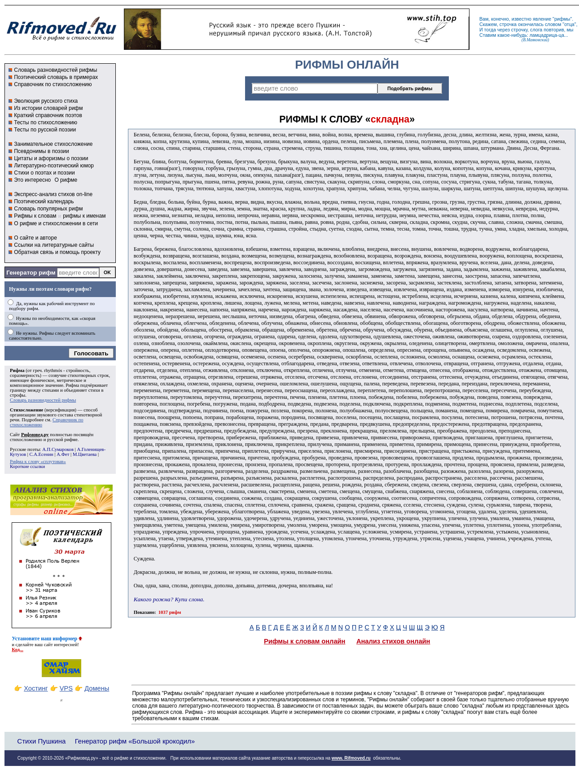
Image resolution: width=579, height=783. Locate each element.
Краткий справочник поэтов (48, 115)
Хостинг (36, 688)
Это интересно (32, 180)
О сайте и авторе (35, 238)
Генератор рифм (30, 272)
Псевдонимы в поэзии (41, 151)
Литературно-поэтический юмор (54, 165)
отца (569, 24)
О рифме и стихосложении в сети (56, 223)
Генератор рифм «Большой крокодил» (135, 741)
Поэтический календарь (44, 201)
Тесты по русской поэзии (45, 130)
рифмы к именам (84, 216)
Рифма (17, 370)
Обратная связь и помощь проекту (57, 252)
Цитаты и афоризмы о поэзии (51, 158)
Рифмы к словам (35, 216)
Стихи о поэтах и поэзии (44, 173)
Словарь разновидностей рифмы (55, 70)
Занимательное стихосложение (53, 144)
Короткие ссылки (27, 466)
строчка (508, 24)
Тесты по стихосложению (45, 122)
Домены (96, 688)
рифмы (562, 19)
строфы (17, 395)
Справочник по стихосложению (53, 84)
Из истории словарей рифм (48, 108)
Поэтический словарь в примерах (56, 77)
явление (542, 19)
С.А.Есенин (41, 454)
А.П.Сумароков (58, 449)
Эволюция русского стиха (46, 101)
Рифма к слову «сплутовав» (38, 461)
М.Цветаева (84, 454)
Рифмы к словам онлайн (305, 641)
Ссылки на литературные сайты (54, 245)
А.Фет (63, 454)
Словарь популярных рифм (48, 209)
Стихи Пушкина (41, 741)
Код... (17, 649)
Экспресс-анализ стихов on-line (53, 194)
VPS (66, 688)
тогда (490, 29)
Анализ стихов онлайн (393, 641)
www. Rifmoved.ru (351, 758)
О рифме (65, 180)
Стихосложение (26, 409)
